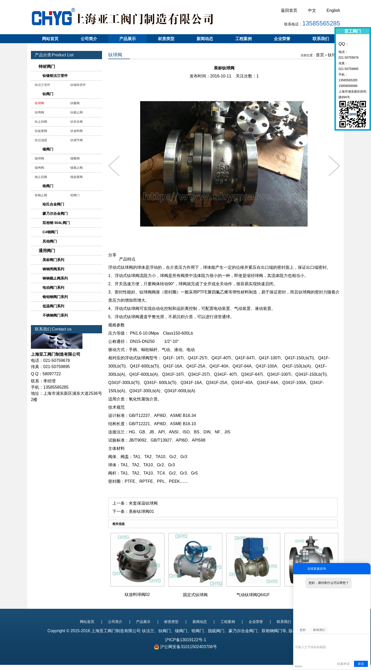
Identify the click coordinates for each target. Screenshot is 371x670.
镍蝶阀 (75, 158)
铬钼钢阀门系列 (55, 297)
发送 (361, 664)
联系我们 (321, 39)
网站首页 (50, 39)
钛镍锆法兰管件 (55, 76)
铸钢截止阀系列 (55, 278)
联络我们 (319, 630)
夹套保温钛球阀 (143, 503)
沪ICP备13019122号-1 (185, 640)
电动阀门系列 (53, 287)
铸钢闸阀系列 (53, 269)
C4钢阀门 (50, 232)
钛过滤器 (41, 140)
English (333, 10)
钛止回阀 (41, 121)
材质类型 (166, 39)
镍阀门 (48, 149)
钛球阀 (334, 55)
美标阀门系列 (53, 260)
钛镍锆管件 (78, 85)
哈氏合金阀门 (53, 204)
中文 (312, 10)
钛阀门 (48, 94)
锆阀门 (48, 186)
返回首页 (289, 10)
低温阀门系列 (53, 306)
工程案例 (243, 39)
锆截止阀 (41, 195)
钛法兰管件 (42, 85)
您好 (303, 630)
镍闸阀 (39, 167)
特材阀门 (47, 66)
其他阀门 (50, 241)
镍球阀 (39, 158)
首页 (320, 55)
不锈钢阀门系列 (55, 315)
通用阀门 (47, 250)
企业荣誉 (282, 39)
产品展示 (127, 39)
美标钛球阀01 (141, 511)
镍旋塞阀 (76, 177)
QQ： (344, 44)
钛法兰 (148, 631)
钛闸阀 (39, 112)
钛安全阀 (76, 121)
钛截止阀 (76, 112)
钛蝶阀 (75, 103)
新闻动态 (205, 39)
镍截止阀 (76, 167)
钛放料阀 (76, 131)
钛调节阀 (76, 140)
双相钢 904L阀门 (56, 223)
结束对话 (343, 664)
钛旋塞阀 (41, 131)
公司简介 (89, 39)
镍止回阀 (41, 177)
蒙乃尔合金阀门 (55, 213)
